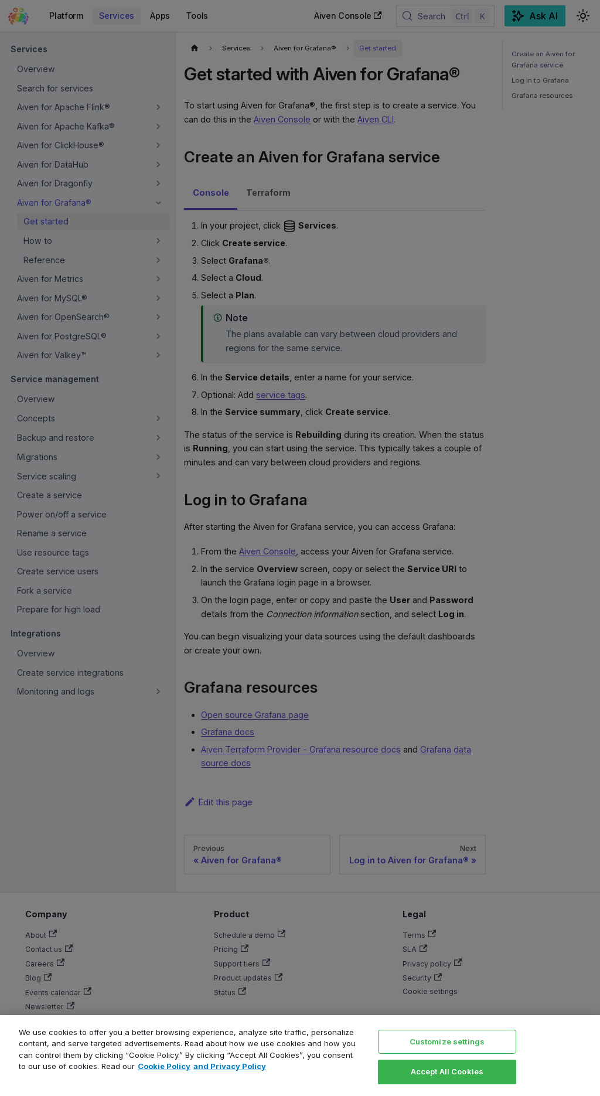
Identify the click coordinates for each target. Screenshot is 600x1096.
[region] (300, 1055)
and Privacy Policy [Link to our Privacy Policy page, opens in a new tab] (229, 1066)
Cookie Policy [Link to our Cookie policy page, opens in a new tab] (164, 1066)
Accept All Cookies (447, 1071)
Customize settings (447, 1041)
